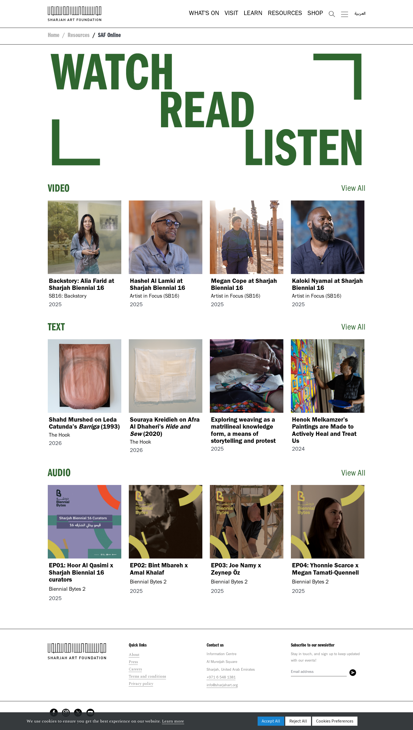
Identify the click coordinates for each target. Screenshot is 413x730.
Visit (231, 14)
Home (53, 36)
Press (133, 662)
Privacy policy (141, 684)
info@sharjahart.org (222, 686)
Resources (285, 14)
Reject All (298, 721)
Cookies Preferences (334, 721)
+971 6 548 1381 (221, 678)
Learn (253, 14)
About (134, 655)
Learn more (173, 721)
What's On (204, 14)
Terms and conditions (147, 676)
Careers (135, 669)
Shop (315, 14)
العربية (360, 14)
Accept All (271, 721)
